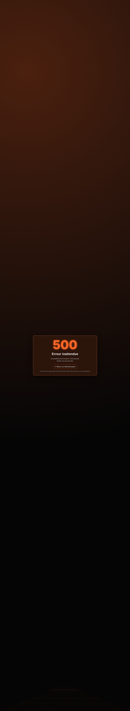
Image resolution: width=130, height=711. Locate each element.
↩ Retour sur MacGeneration (65, 367)
